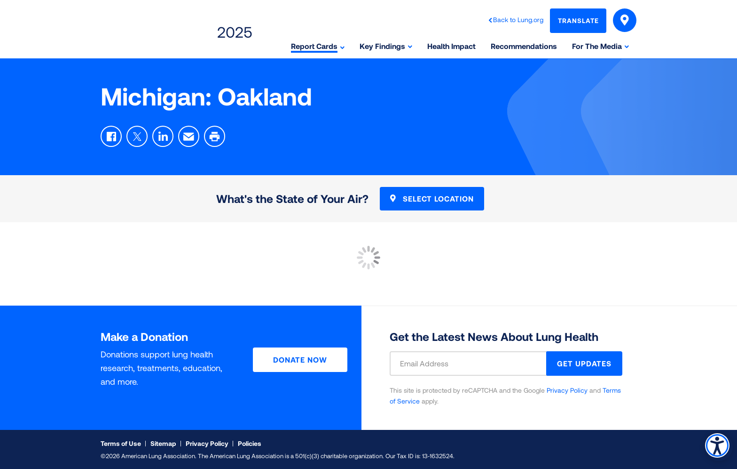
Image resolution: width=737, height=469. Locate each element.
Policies (249, 443)
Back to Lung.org (518, 20)
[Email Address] (474, 363)
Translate (578, 20)
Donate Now (300, 359)
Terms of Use (121, 443)
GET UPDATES (584, 363)
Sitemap (163, 443)
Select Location (432, 198)
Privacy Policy (567, 390)
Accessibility (716, 444)
